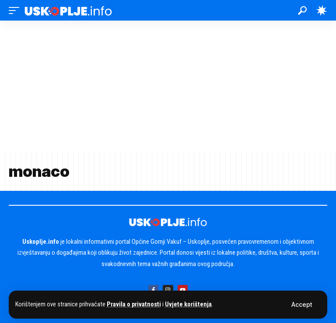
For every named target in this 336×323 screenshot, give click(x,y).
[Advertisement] (168, 86)
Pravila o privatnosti (134, 304)
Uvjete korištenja (188, 304)
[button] (302, 304)
